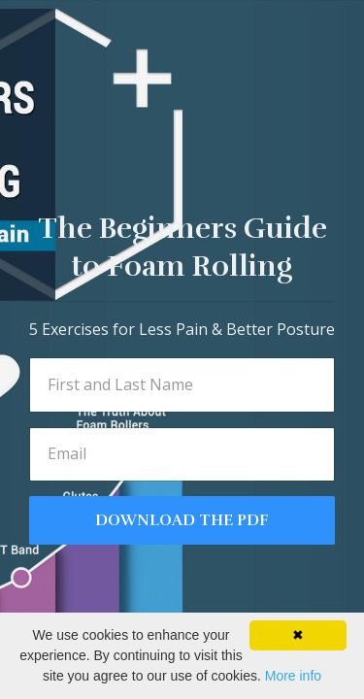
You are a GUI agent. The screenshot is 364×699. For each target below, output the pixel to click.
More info (293, 675)
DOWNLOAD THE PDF (182, 520)
